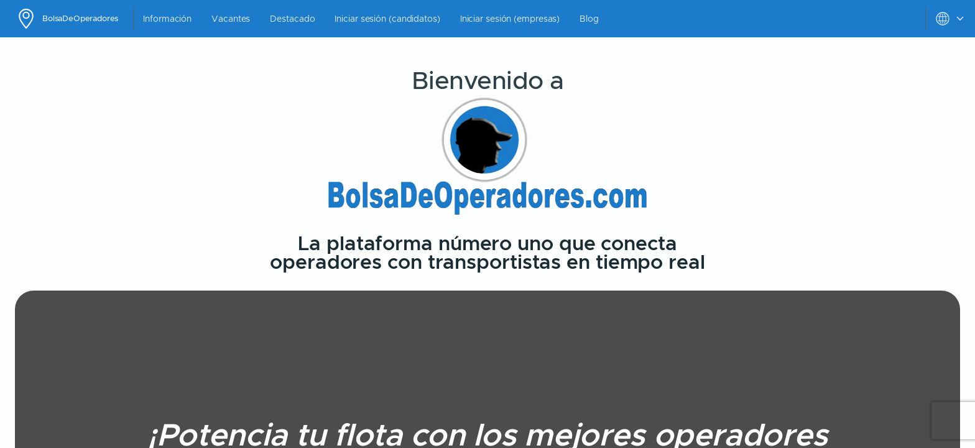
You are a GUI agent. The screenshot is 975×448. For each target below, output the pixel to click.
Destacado (292, 18)
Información (167, 18)
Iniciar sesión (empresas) (510, 18)
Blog (589, 18)
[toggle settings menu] (950, 18)
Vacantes (230, 18)
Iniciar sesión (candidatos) (387, 18)
